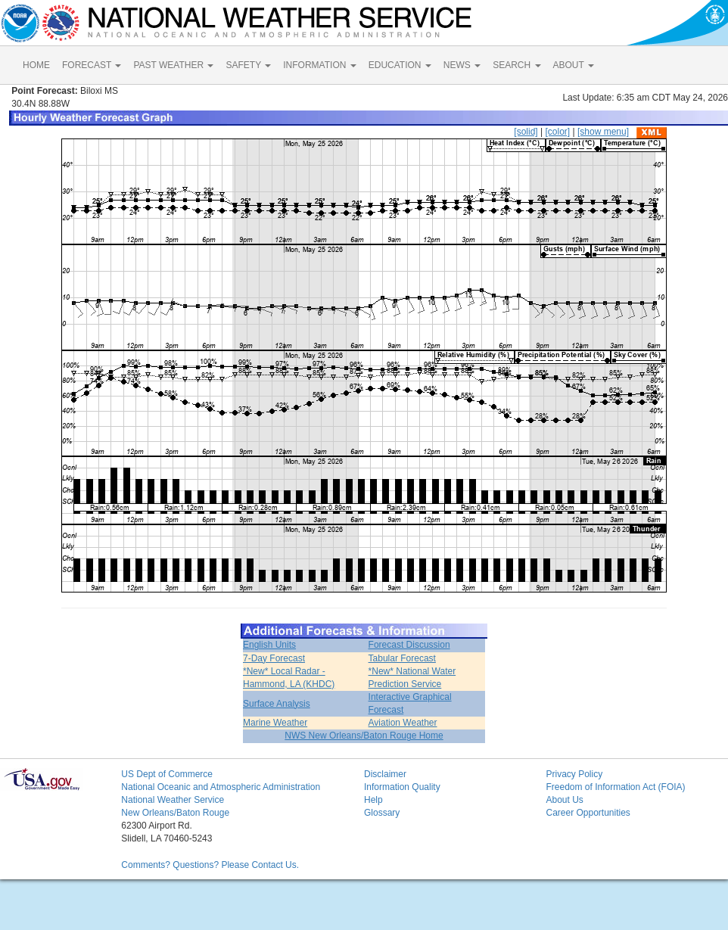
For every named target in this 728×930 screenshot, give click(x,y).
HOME (36, 65)
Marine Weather (275, 722)
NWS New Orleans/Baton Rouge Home (364, 735)
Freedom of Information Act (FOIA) (615, 787)
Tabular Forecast (402, 658)
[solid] (525, 131)
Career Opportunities (588, 812)
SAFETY (248, 65)
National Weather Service (172, 800)
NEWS (462, 65)
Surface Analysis (276, 703)
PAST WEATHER (173, 65)
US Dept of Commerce (167, 774)
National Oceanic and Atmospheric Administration (220, 787)
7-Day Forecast (274, 658)
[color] (557, 131)
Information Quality (402, 787)
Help (373, 800)
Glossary (382, 812)
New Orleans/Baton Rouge (175, 812)
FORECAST (91, 65)
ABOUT (573, 65)
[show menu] (603, 131)
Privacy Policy (574, 774)
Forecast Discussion (409, 644)
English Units (269, 644)
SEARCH (516, 65)
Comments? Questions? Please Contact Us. (210, 865)
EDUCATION (400, 65)
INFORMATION (319, 65)
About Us (564, 800)
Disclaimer (385, 774)
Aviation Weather (403, 722)
